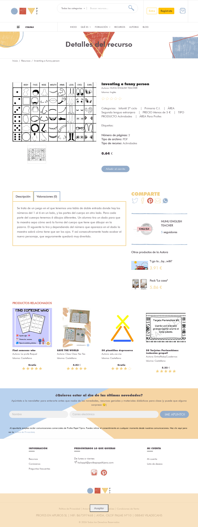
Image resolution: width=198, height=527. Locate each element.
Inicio (73, 27)
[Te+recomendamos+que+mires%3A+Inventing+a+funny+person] (142, 201)
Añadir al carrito (115, 168)
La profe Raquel (29, 353)
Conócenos (35, 464)
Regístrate (166, 10)
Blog (146, 27)
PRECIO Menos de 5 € (157, 112)
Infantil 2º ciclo (128, 108)
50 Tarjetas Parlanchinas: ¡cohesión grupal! (162, 351)
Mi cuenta (152, 458)
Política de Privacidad (24, 432)
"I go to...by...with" (161, 261)
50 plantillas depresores (117, 350)
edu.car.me (115, 353)
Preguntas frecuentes (34, 472)
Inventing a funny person (126, 84)
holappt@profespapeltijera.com (96, 462)
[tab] (23, 196)
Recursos (119, 27)
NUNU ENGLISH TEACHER (123, 87)
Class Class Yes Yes (75, 353)
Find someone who (23, 350)
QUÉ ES (86, 27)
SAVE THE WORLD (68, 350)
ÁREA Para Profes (150, 116)
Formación (102, 27)
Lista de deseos (155, 464)
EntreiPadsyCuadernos (165, 356)
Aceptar (99, 508)
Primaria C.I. (153, 108)
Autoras (134, 27)
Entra (152, 10)
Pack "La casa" (159, 280)
